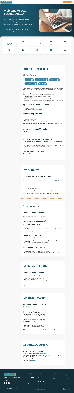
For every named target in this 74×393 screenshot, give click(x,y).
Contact (55, 2)
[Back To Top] (64, 389)
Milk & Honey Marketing (12, 390)
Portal (60, 2)
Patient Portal (44, 353)
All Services (40, 383)
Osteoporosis (40, 379)
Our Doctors (30, 379)
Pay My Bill (23, 44)
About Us (29, 375)
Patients (50, 2)
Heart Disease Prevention (42, 381)
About (38, 2)
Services (44, 2)
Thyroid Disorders (41, 377)
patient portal (38, 240)
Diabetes (39, 375)
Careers (29, 377)
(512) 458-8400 (55, 384)
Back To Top (67, 389)
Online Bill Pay (28, 79)
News (29, 383)
